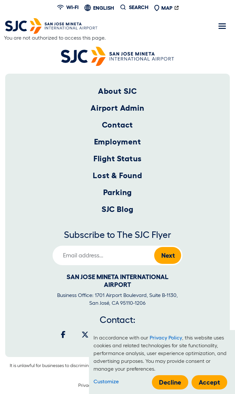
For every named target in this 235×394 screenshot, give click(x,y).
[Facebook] (63, 334)
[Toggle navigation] (222, 26)
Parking (117, 192)
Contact (117, 124)
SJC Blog (117, 209)
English (103, 8)
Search (138, 7)
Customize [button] (106, 381)
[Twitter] (85, 334)
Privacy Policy (166, 337)
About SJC (117, 91)
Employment (117, 141)
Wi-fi (68, 7)
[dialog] (162, 362)
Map (163, 8)
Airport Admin (117, 108)
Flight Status (117, 158)
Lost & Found (117, 175)
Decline (170, 382)
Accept (209, 382)
